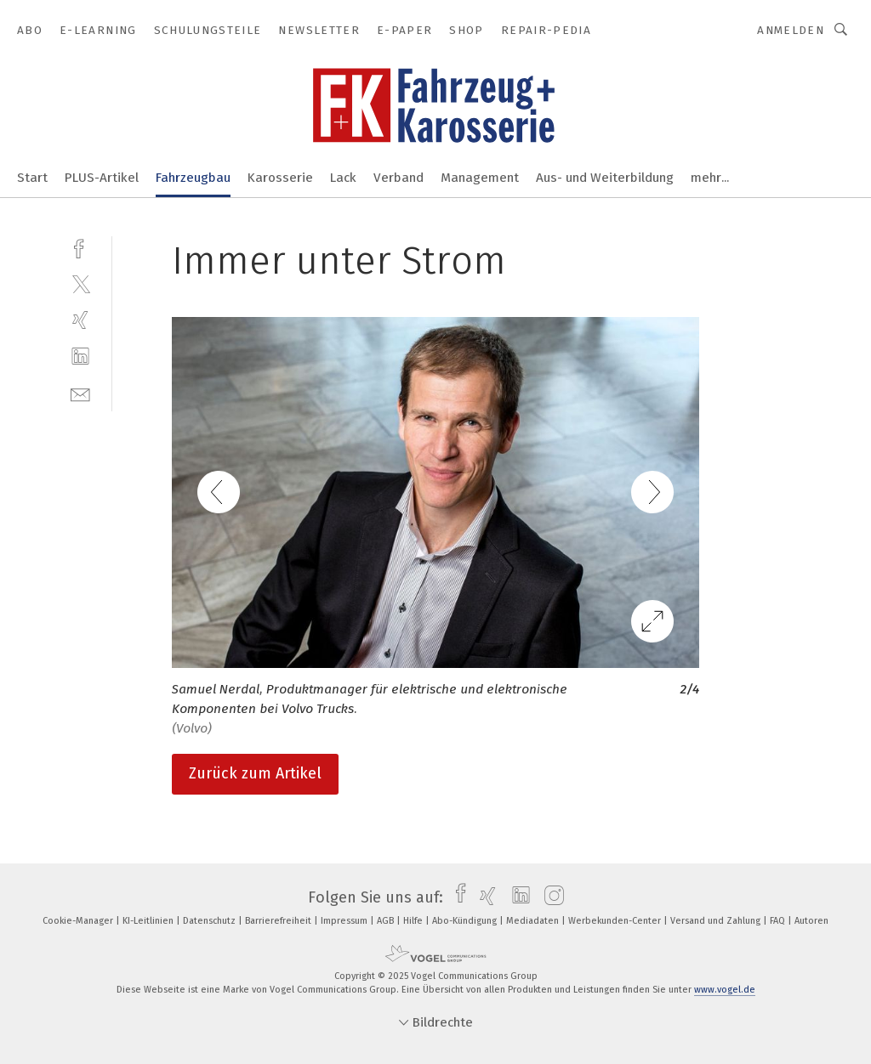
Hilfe (414, 920)
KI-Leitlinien (149, 920)
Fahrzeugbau (193, 177)
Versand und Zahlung (716, 920)
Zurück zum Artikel (255, 773)
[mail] (80, 393)
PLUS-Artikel (102, 177)
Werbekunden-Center (615, 920)
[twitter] (80, 283)
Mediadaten (533, 920)
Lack (343, 177)
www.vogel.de (724, 989)
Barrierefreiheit (279, 920)
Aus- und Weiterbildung (605, 177)
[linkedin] (80, 356)
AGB (386, 920)
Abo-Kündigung (465, 920)
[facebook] (80, 247)
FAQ (779, 920)
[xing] (80, 320)
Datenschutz (210, 920)
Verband (398, 177)
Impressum (345, 920)
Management (480, 177)
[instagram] (550, 897)
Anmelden (790, 30)
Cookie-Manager (79, 920)
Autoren (811, 920)
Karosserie (280, 177)
